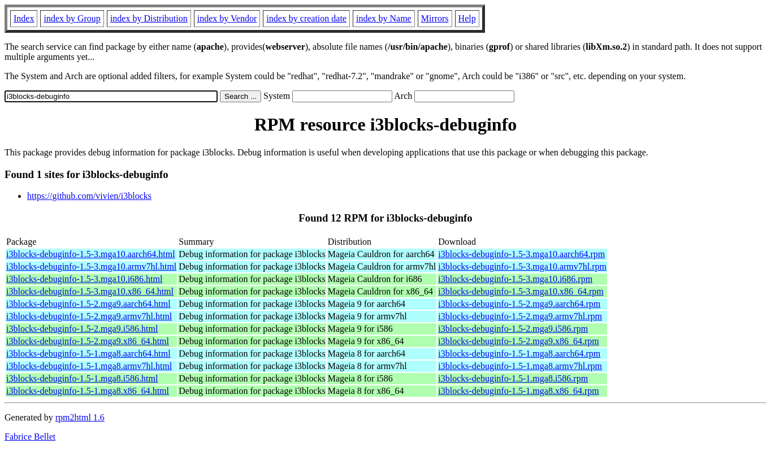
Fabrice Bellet (30, 436)
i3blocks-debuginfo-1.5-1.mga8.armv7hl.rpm (520, 366)
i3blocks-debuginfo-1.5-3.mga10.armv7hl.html (91, 266)
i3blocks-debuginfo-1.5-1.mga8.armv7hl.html (89, 366)
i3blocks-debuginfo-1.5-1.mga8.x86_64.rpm (518, 391)
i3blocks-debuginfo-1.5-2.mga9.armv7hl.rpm (520, 316)
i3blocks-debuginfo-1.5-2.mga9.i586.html (82, 328)
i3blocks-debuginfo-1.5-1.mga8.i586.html (82, 378)
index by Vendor (227, 18)
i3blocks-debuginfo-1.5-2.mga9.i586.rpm (513, 328)
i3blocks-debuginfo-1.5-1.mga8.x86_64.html (87, 391)
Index (24, 18)
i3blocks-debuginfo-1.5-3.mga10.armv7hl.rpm (522, 266)
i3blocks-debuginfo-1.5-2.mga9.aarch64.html (88, 304)
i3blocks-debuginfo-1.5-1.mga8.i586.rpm (513, 378)
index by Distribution (149, 18)
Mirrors (435, 18)
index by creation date (306, 18)
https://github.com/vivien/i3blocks (89, 196)
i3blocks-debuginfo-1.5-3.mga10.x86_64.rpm (520, 291)
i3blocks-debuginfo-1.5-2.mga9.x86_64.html (87, 341)
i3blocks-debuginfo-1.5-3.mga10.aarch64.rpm (521, 254)
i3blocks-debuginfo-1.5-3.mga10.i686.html (84, 279)
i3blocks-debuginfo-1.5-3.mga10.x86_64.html (90, 291)
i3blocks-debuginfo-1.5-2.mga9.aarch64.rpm (519, 304)
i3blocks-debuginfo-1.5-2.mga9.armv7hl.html (89, 316)
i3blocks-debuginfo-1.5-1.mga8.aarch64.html (88, 353)
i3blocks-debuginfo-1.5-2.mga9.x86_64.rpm (518, 341)
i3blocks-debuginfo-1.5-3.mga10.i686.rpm (515, 279)
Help (467, 18)
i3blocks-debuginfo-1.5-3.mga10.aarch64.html (90, 254)
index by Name (384, 18)
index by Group (72, 18)
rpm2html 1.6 (80, 417)
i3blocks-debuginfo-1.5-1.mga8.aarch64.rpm (519, 353)
